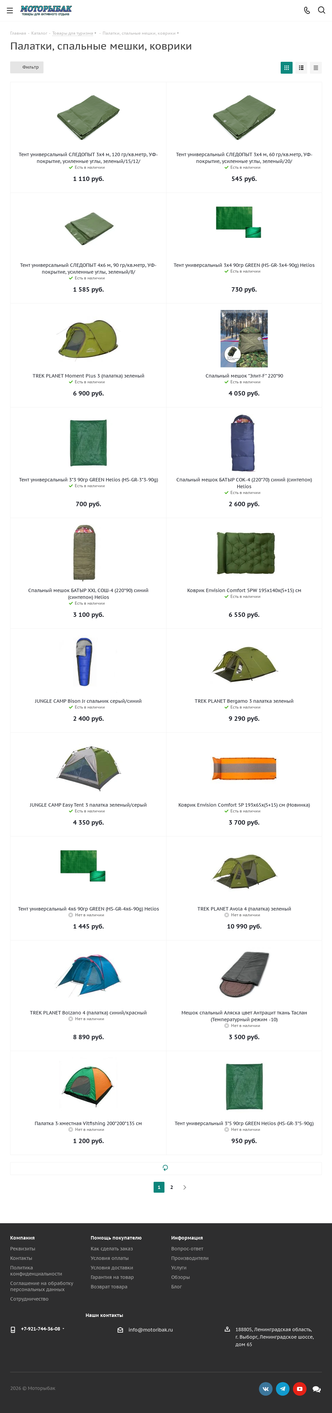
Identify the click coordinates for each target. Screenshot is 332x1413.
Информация (187, 1238)
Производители (190, 1258)
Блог (176, 1287)
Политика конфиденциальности (36, 1271)
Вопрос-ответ (187, 1249)
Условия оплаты (110, 1258)
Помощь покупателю (116, 1238)
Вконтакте (266, 1389)
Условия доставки (112, 1268)
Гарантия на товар (112, 1277)
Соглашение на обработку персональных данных (41, 1286)
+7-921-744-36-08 (40, 1329)
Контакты (21, 1258)
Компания (22, 1238)
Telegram (283, 1389)
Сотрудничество (29, 1299)
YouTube (300, 1389)
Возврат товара (109, 1287)
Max (317, 1389)
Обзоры (180, 1277)
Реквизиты (22, 1249)
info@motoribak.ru (150, 1330)
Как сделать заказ (112, 1249)
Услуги (179, 1268)
